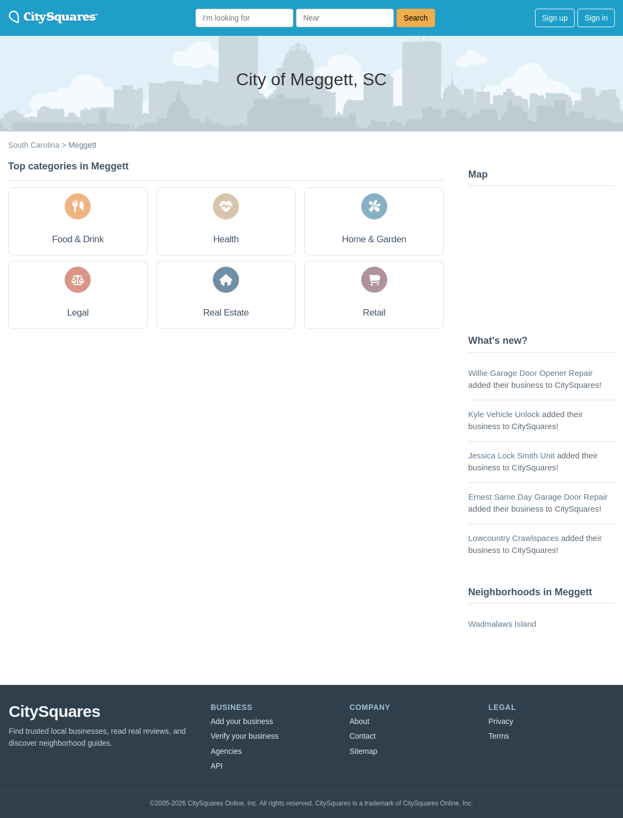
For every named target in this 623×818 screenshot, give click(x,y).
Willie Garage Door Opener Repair (530, 372)
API (217, 766)
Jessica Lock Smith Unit (511, 455)
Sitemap (363, 751)
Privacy (500, 721)
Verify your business (245, 736)
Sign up (555, 18)
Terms (498, 736)
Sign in (596, 18)
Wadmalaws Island (502, 623)
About (359, 721)
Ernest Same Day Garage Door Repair (538, 496)
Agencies (226, 751)
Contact (362, 736)
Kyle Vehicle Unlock (504, 414)
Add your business (242, 721)
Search (415, 18)
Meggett (82, 145)
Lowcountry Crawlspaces (513, 538)
